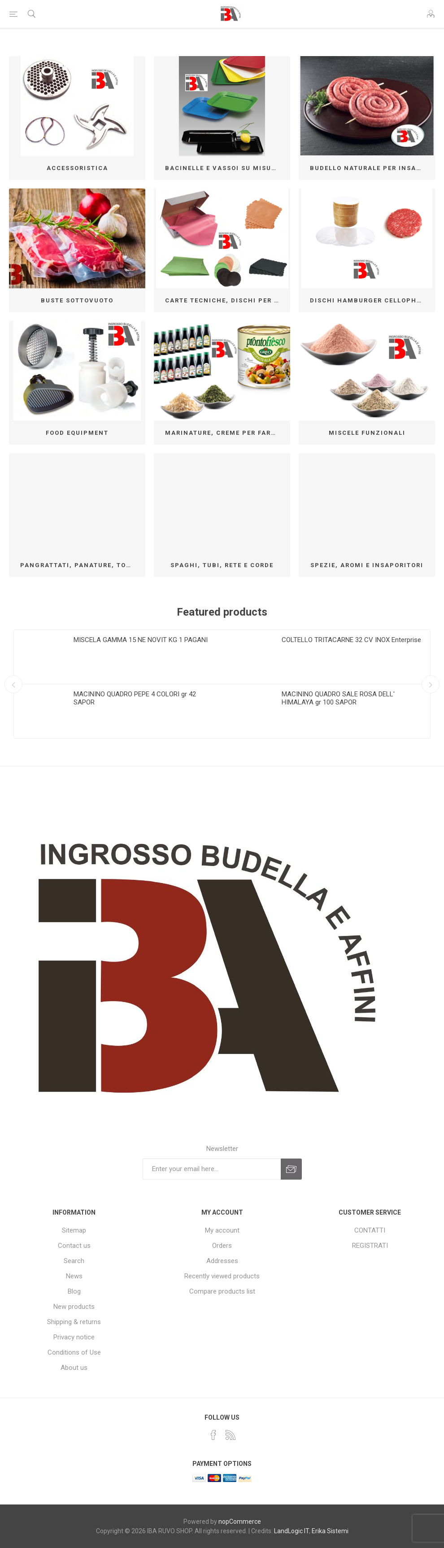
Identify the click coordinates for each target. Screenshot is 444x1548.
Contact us (74, 1246)
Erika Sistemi (330, 1531)
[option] (118, 684)
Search (74, 1261)
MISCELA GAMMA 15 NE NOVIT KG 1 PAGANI (141, 640)
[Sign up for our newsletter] (212, 1169)
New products (74, 1307)
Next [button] (431, 684)
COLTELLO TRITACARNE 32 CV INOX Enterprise (351, 640)
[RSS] (230, 1435)
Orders (222, 1246)
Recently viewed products (222, 1276)
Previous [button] (13, 684)
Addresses (222, 1261)
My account (222, 1230)
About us (74, 1368)
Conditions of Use (74, 1352)
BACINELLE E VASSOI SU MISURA (223, 168)
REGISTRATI (370, 1246)
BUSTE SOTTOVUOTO (77, 300)
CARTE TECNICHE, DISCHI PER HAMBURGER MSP (225, 300)
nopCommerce (239, 1521)
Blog (74, 1291)
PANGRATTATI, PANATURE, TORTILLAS (80, 565)
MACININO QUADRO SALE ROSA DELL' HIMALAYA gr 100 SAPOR (338, 698)
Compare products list (222, 1291)
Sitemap (74, 1230)
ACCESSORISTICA (77, 168)
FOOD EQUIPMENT (77, 432)
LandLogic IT (291, 1531)
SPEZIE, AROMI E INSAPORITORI (366, 565)
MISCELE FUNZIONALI (367, 432)
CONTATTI (369, 1230)
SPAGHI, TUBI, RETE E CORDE (222, 565)
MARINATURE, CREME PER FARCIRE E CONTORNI (225, 432)
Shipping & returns (74, 1322)
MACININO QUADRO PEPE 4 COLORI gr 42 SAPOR (135, 698)
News (74, 1276)
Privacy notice (74, 1337)
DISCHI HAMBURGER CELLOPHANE (370, 300)
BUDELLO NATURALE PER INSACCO (370, 168)
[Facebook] (213, 1435)
